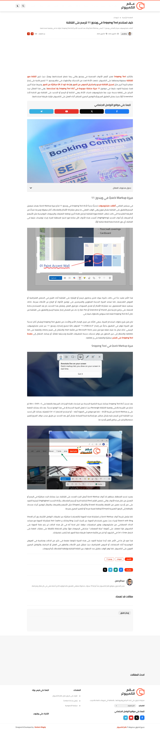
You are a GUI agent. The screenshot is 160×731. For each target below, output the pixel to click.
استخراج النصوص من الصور (84, 84)
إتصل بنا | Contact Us (72, 700)
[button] (121, 570)
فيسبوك (85, 6)
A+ (32, 33)
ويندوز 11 (95, 6)
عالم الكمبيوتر (122, 727)
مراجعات (41, 6)
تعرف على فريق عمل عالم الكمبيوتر (66, 695)
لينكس (70, 6)
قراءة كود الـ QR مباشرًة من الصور (57, 84)
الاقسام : (141, 705)
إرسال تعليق (124, 613)
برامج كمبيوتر (112, 6)
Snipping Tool (120, 76)
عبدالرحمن (124, 34)
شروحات (116, 17)
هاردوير (33, 6)
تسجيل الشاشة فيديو (105, 84)
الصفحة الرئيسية (127, 17)
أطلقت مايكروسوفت (107, 206)
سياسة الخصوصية (73, 705)
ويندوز (103, 6)
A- (28, 33)
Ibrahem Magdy (40, 727)
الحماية (78, 6)
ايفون (48, 6)
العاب (62, 6)
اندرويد (56, 6)
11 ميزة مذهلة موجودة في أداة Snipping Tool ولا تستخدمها (73, 88)
